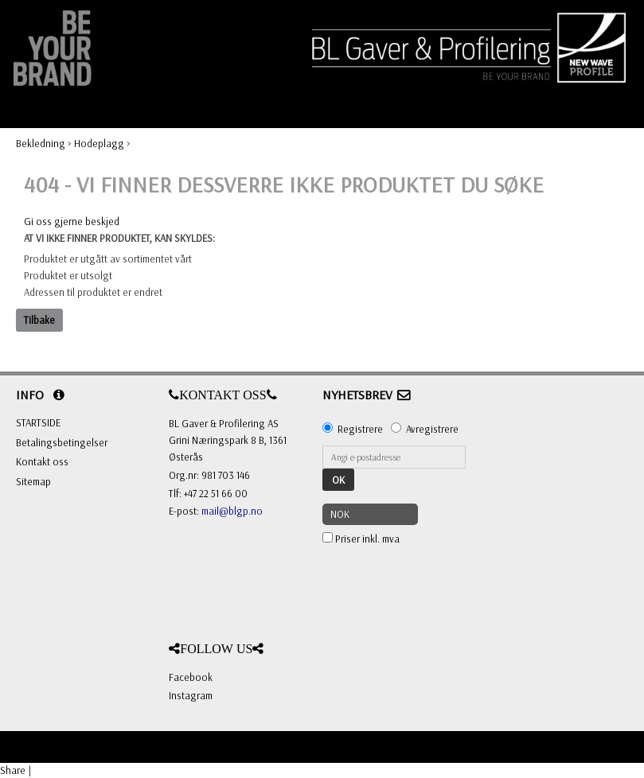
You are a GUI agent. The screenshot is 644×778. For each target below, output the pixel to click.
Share (12, 770)
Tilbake (39, 319)
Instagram (191, 695)
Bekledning (40, 143)
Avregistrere (432, 428)
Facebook (191, 677)
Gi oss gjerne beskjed (71, 221)
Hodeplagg (99, 143)
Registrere (360, 428)
